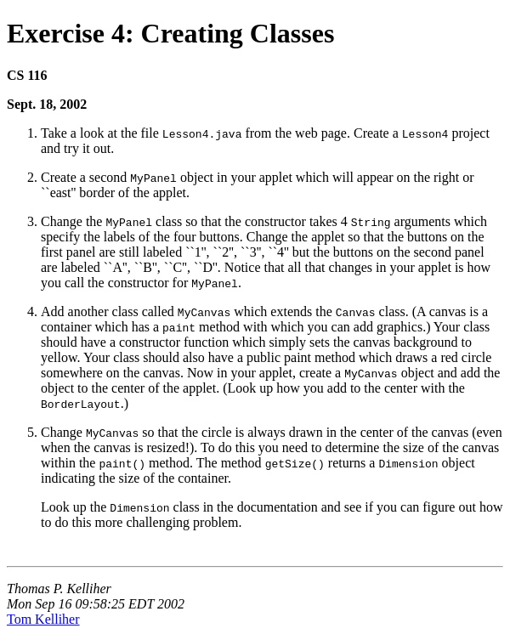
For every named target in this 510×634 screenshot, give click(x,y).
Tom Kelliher (43, 619)
